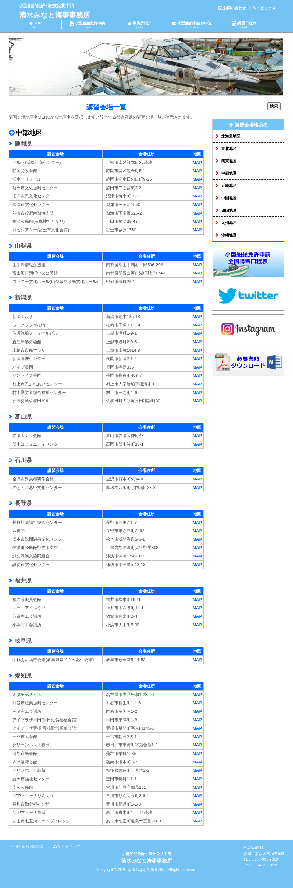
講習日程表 (244, 25)
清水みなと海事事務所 (54, 15)
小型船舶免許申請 (87, 25)
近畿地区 (228, 185)
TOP (35, 25)
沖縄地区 (228, 235)
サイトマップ (68, 846)
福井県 (22, 580)
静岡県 (22, 143)
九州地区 (228, 223)
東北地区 (228, 148)
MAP (197, 162)
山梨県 (22, 246)
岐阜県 (22, 641)
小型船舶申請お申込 (192, 25)
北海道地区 (230, 136)
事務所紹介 (140, 25)
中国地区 (228, 198)
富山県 (22, 417)
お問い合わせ (234, 8)
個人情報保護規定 (29, 846)
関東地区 (228, 161)
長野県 (22, 503)
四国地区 (228, 210)
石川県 (22, 460)
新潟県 (22, 297)
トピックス (266, 8)
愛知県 (22, 675)
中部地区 (228, 173)
